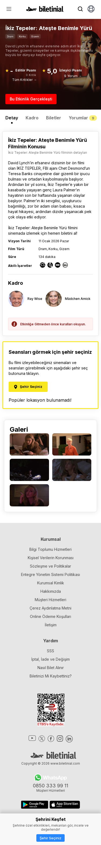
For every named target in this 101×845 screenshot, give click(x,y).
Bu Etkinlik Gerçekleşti (31, 99)
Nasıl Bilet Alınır (50, 667)
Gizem (35, 36)
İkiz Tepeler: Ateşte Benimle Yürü (37, 227)
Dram (10, 36)
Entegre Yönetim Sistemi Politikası (50, 574)
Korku (22, 36)
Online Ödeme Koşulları (50, 616)
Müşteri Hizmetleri (50, 599)
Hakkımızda (50, 591)
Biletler (53, 117)
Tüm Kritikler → (24, 80)
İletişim (51, 625)
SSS (50, 651)
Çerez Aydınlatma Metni (50, 608)
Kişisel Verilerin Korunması (51, 557)
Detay (11, 117)
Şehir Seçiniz (50, 838)
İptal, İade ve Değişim (50, 659)
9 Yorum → (73, 76)
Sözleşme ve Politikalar (50, 566)
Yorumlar (83, 117)
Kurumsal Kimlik (50, 583)
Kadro (32, 117)
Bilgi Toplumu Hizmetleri (50, 549)
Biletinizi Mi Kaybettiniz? (51, 676)
